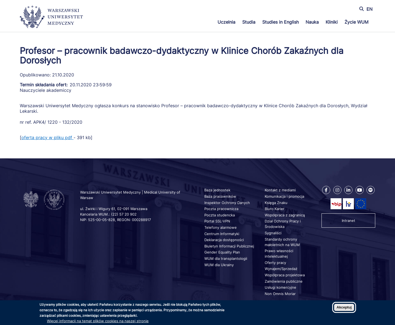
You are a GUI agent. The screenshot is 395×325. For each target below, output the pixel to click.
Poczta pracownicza (221, 208)
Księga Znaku (276, 202)
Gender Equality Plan (222, 252)
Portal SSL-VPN (217, 221)
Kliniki (332, 22)
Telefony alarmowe (220, 227)
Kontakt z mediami (280, 190)
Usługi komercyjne (280, 287)
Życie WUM (356, 22)
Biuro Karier (274, 208)
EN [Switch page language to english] (369, 9)
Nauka (312, 22)
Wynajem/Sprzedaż (281, 268)
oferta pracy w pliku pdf (47, 137)
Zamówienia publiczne (284, 281)
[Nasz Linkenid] (348, 190)
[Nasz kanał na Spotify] (370, 190)
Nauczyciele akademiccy (45, 90)
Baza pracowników (220, 196)
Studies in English (280, 22)
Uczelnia (226, 22)
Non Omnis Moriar (280, 293)
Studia (248, 22)
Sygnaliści (273, 233)
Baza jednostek (217, 190)
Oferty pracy (275, 262)
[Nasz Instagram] (337, 190)
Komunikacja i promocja (284, 196)
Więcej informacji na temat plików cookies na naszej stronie (98, 321)
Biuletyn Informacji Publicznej (229, 246)
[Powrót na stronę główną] (51, 17)
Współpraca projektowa (285, 275)
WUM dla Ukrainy (219, 265)
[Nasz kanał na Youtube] (360, 190)
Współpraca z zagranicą (285, 215)
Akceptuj (344, 307)
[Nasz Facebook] (326, 190)
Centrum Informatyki (221, 234)
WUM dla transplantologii (225, 258)
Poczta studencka (219, 215)
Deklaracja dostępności (224, 240)
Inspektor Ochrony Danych (227, 202)
